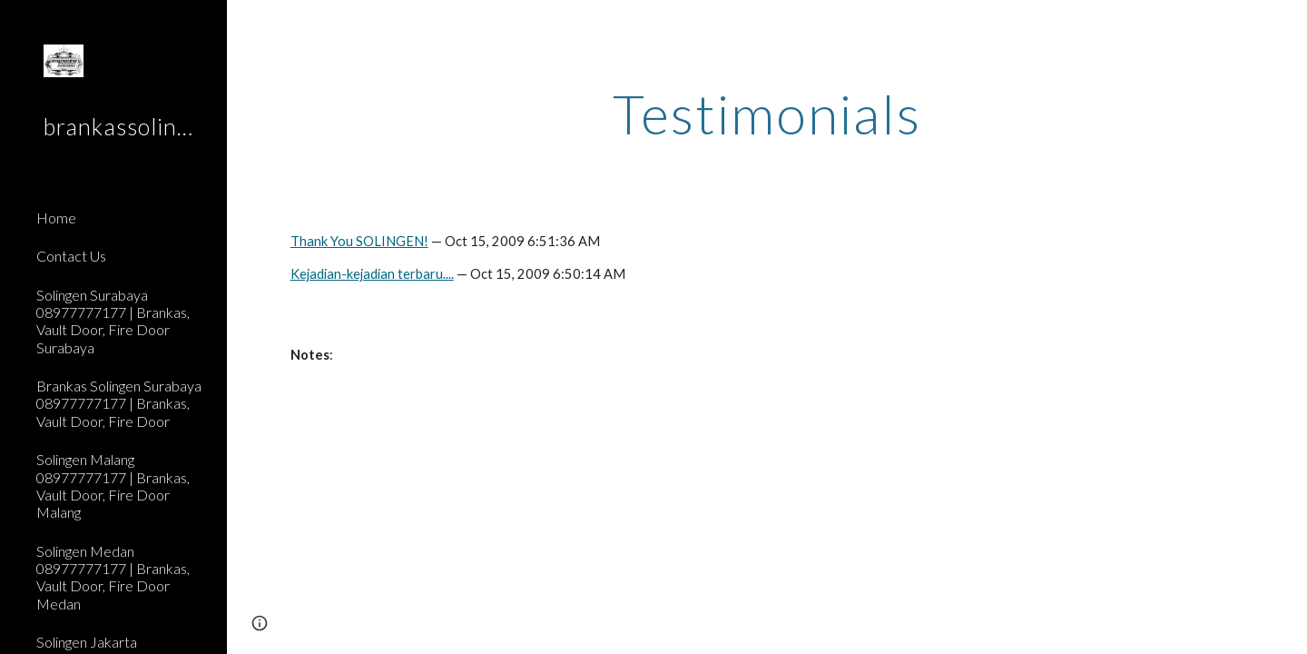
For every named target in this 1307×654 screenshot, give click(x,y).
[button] (1285, 25)
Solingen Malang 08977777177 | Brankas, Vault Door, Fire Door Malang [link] (113, 485)
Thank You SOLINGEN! (359, 241)
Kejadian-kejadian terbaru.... (372, 274)
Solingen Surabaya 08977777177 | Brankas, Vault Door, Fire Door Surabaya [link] (113, 321)
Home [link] (56, 217)
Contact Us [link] (71, 255)
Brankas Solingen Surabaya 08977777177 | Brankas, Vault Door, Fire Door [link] (118, 403)
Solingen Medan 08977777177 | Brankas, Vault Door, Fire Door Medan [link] (113, 577)
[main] (767, 113)
